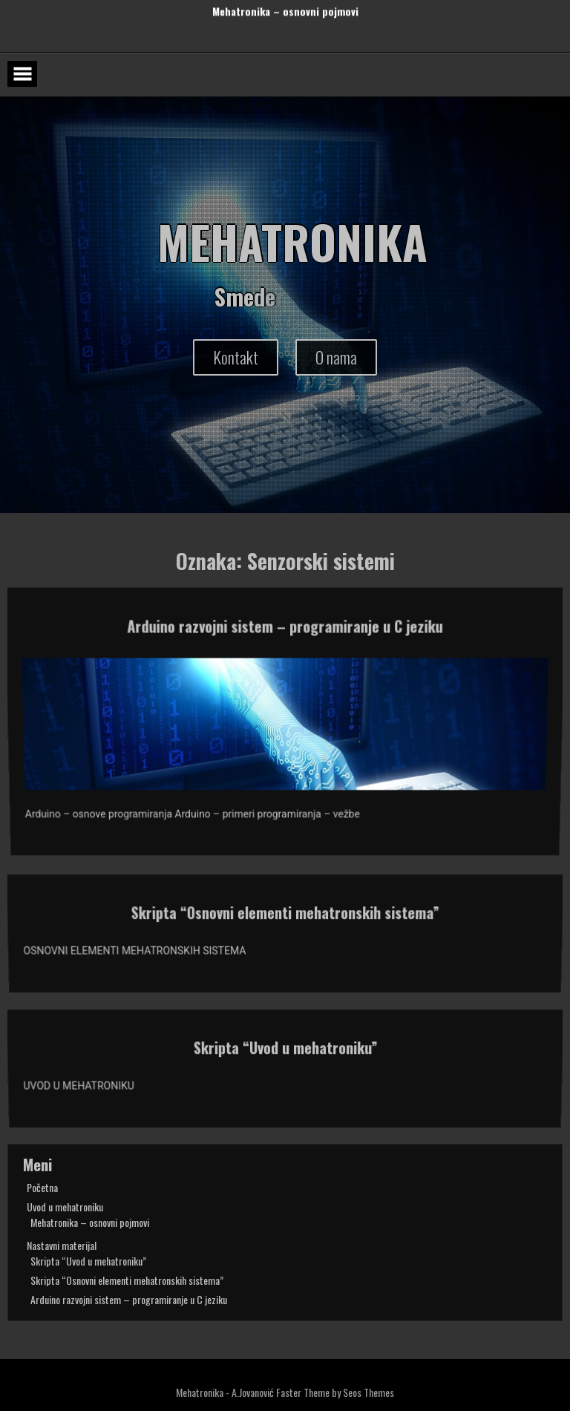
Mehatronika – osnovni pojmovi (89, 1222)
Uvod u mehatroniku (65, 1206)
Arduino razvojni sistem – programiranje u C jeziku (285, 706)
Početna (42, 1187)
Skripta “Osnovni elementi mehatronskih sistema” (284, 930)
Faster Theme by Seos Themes (335, 1392)
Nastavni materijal (61, 1245)
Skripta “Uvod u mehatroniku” (284, 1065)
